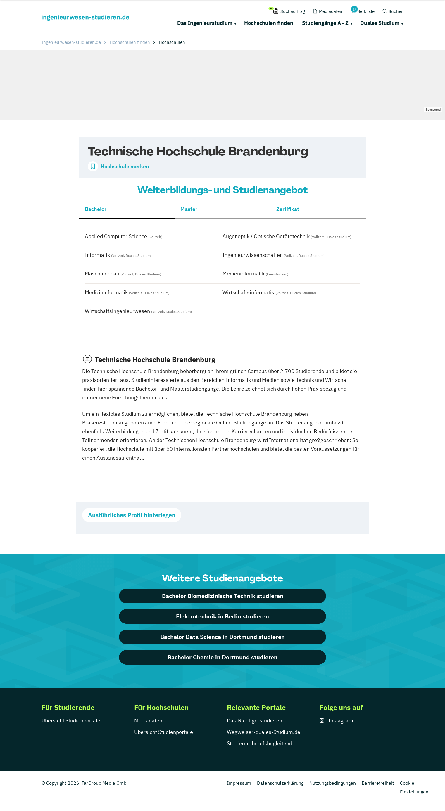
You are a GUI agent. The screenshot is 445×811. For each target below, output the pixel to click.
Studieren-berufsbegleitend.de (263, 743)
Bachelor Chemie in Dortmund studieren (222, 657)
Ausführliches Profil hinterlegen (131, 515)
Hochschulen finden (268, 23)
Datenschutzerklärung (280, 783)
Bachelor (95, 209)
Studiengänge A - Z (325, 23)
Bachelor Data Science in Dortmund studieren (222, 637)
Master (188, 209)
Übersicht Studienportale (71, 720)
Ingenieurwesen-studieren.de (71, 42)
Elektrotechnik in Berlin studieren (222, 616)
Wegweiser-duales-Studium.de (263, 732)
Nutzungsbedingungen (332, 783)
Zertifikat (287, 209)
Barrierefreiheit (378, 783)
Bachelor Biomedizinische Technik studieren (222, 596)
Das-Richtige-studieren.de (258, 720)
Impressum (239, 783)
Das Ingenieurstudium (204, 23)
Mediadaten (148, 720)
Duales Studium (379, 23)
